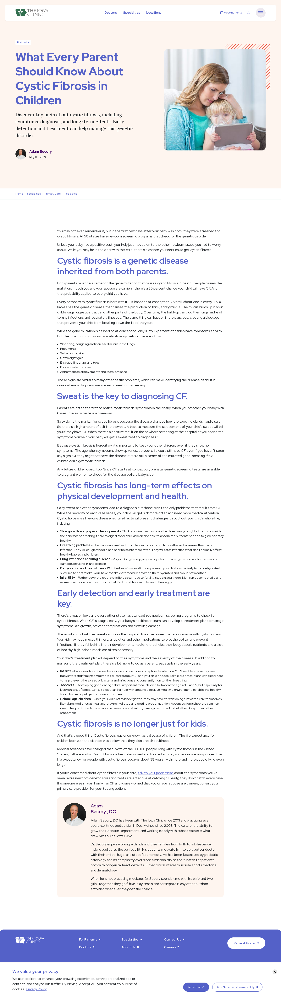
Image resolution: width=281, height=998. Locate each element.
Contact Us (172, 939)
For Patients (88, 939)
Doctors (110, 13)
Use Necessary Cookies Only (235, 987)
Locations (154, 13)
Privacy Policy (36, 989)
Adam (154, 809)
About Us (128, 947)
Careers (170, 947)
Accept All (194, 987)
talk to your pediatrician (156, 773)
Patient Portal (245, 943)
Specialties (131, 13)
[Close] (275, 972)
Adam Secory (40, 151)
